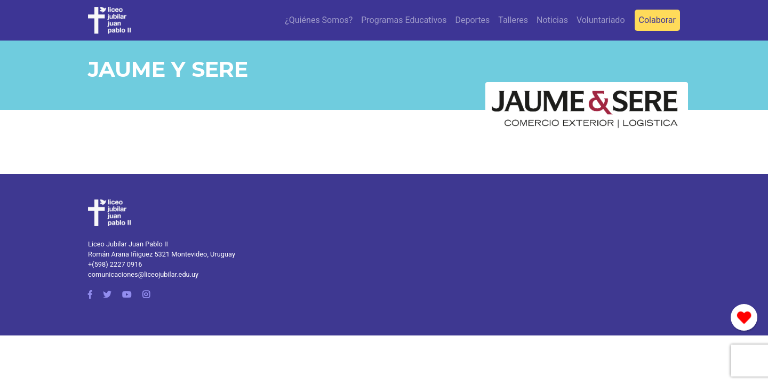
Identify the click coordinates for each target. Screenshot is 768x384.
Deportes (472, 20)
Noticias (552, 20)
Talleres (513, 20)
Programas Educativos (403, 20)
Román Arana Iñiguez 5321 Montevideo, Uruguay (161, 254)
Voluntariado (601, 20)
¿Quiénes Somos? (319, 20)
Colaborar (657, 20)
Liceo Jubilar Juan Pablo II (128, 244)
